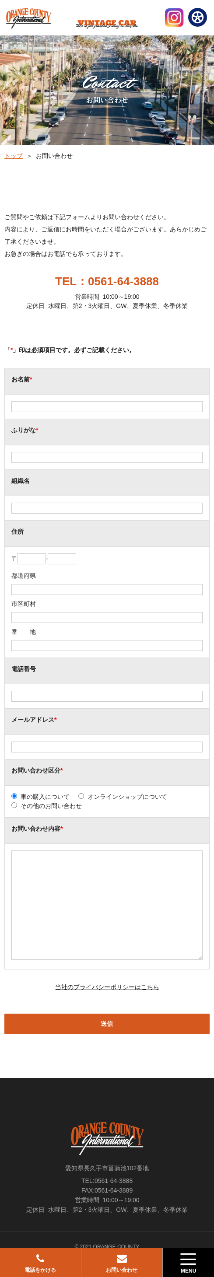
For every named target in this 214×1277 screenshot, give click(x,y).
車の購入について (45, 796)
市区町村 (23, 603)
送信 (107, 1023)
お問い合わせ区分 (35, 770)
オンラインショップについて (127, 796)
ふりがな (23, 430)
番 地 (23, 631)
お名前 (20, 379)
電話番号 (23, 668)
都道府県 (23, 575)
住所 (17, 531)
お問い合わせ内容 (35, 828)
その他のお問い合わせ (51, 805)
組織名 (20, 480)
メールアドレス (32, 719)
